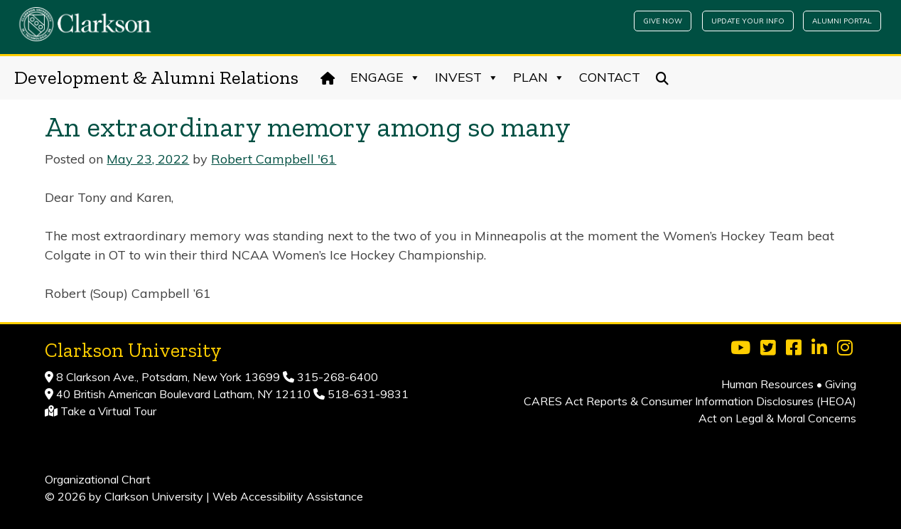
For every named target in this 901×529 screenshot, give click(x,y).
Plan (539, 77)
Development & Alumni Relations (156, 77)
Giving (840, 384)
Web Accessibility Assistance (287, 496)
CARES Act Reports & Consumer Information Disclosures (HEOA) (690, 401)
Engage (385, 77)
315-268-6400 (336, 377)
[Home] (328, 77)
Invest (467, 77)
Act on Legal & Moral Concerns (777, 418)
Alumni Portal (842, 21)
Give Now (662, 21)
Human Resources (767, 384)
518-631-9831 (367, 394)
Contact (609, 77)
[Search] (662, 77)
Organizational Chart (98, 479)
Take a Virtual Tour (108, 411)
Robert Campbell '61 (273, 159)
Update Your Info (747, 21)
